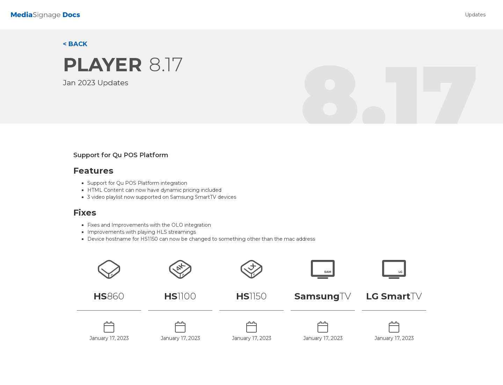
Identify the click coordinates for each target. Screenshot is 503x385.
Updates (475, 15)
